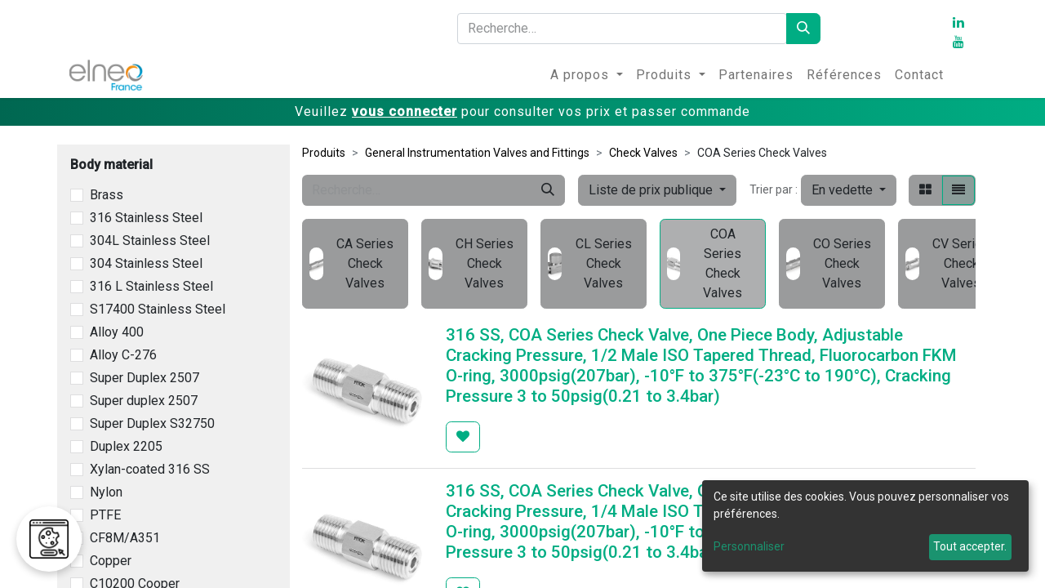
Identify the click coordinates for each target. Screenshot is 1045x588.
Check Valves (643, 152)
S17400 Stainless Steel (157, 309)
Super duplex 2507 (144, 400)
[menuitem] (586, 75)
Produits (323, 152)
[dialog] (865, 526)
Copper (110, 560)
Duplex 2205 (126, 446)
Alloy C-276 (123, 355)
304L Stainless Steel (150, 240)
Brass (106, 195)
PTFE (105, 515)
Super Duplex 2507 (144, 377)
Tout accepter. (970, 546)
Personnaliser (749, 546)
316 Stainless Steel (146, 217)
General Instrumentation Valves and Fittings (477, 152)
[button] (848, 190)
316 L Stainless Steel (151, 286)
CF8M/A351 (125, 538)
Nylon (106, 492)
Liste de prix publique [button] (652, 190)
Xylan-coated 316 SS (150, 469)
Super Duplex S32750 (152, 423)
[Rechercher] (803, 28)
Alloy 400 (117, 332)
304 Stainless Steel (146, 263)
